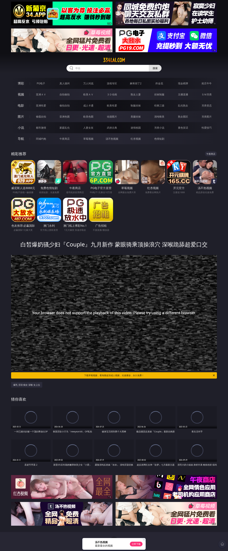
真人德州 (65, 83)
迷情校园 (136, 127)
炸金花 (159, 83)
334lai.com (114, 60)
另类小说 (159, 127)
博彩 (21, 83)
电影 (21, 105)
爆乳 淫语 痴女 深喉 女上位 (26, 384)
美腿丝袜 (136, 116)
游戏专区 (112, 83)
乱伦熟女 (183, 105)
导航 (21, 139)
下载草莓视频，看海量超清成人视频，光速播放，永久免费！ (149, 375)
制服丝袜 (136, 105)
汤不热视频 (112, 138)
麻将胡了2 (135, 83)
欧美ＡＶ (88, 94)
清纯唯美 (159, 116)
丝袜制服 (159, 94)
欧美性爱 (112, 105)
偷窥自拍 (41, 116)
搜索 (155, 68)
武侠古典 (112, 127)
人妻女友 (88, 127)
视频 (21, 94)
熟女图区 (183, 116)
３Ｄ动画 (112, 94)
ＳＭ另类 (207, 94)
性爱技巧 (207, 127)
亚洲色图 (65, 116)
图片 (21, 116)
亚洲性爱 (41, 105)
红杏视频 (136, 138)
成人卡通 (88, 105)
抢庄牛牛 (207, 83)
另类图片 (207, 116)
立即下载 (136, 543)
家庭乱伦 (65, 127)
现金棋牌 (183, 83)
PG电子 (41, 83)
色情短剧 (159, 138)
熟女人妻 (136, 94)
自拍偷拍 (65, 94)
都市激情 (41, 127)
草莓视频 (88, 138)
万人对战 (88, 83)
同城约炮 (41, 138)
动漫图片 (112, 116)
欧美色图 (88, 116)
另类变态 (207, 105)
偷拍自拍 (65, 105)
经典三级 (159, 105)
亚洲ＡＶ (41, 94)
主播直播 (183, 94)
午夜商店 (65, 138)
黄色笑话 (183, 127)
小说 (21, 127)
